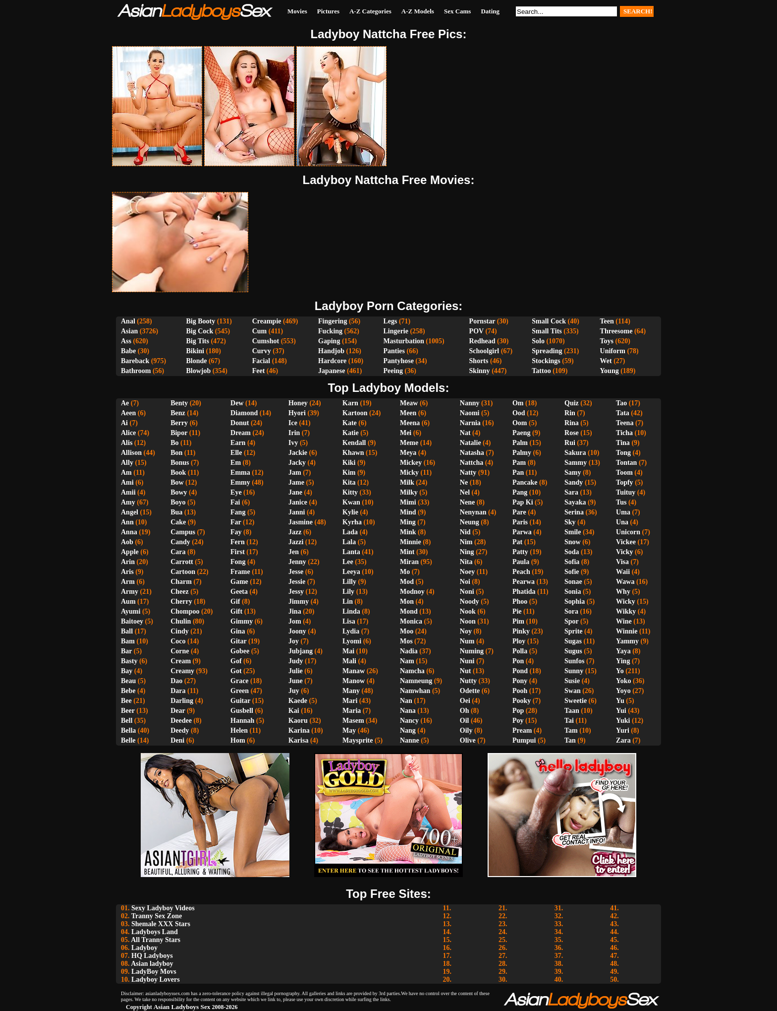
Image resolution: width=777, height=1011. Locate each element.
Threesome (616, 331)
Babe (128, 351)
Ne (464, 482)
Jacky (297, 462)
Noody (469, 601)
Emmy (240, 482)
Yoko (623, 681)
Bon (176, 452)
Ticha (624, 433)
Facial (261, 361)
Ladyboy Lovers (155, 979)
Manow (353, 681)
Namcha (412, 671)
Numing (472, 651)
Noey (467, 571)
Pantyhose (398, 361)
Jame (296, 482)
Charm (181, 581)
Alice (128, 433)
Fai (235, 502)
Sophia (574, 601)
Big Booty (200, 321)
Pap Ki (522, 502)
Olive (468, 740)
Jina (294, 611)
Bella (128, 730)
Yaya (623, 651)
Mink (408, 532)
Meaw (409, 403)
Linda (351, 611)
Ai (124, 423)
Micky (409, 472)
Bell (126, 720)
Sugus (573, 651)
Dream (240, 433)
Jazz (294, 532)
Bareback (135, 361)
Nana (408, 710)
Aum (128, 601)
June (295, 681)
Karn (350, 403)
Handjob (331, 351)
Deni (177, 740)
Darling (181, 700)
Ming (408, 522)
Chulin (180, 621)
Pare (519, 512)
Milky (409, 492)
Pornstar (482, 321)
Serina (574, 512)
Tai (569, 720)
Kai (293, 710)
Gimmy (241, 621)
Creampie (266, 321)
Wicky (625, 601)
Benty (179, 403)
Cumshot (265, 341)
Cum (259, 331)
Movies (297, 11)
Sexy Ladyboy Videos (163, 908)
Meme (409, 442)
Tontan (626, 462)
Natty (468, 472)
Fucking (330, 331)
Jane (295, 492)
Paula (520, 562)
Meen (408, 413)
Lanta (351, 552)
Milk (407, 482)
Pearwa (523, 581)
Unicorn (628, 532)
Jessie (296, 581)
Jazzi (295, 542)
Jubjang (300, 651)
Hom (237, 740)
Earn (237, 442)
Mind (408, 512)
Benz (177, 413)
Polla (519, 651)
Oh (464, 710)
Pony (519, 681)
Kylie (350, 512)
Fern (237, 542)
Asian (129, 331)
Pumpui (524, 740)
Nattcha (471, 462)
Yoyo (623, 691)
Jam (294, 472)
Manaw (353, 671)
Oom (519, 423)
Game (239, 581)
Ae (125, 403)
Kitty (350, 492)
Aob (127, 542)
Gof (236, 661)
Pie (517, 611)
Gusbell (241, 710)
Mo (405, 571)
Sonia (572, 591)
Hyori (297, 413)
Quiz (571, 403)
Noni (467, 591)
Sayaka (575, 502)
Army (129, 591)
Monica (411, 621)
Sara (571, 492)
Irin (294, 433)
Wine (624, 621)
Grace (239, 681)
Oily (466, 730)
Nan (406, 700)
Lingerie (395, 331)
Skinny (479, 371)
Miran (409, 562)
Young (609, 371)
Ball (127, 631)
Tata (622, 413)
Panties (394, 351)
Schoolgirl (484, 351)
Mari (349, 700)
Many (351, 691)
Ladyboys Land (154, 932)
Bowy (178, 492)
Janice (297, 502)
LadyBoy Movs (153, 971)
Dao (176, 681)
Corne (179, 651)
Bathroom (136, 371)
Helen (239, 730)
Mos (406, 641)
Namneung (416, 681)
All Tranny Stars (155, 940)
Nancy (409, 720)
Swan (572, 691)
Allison (131, 452)
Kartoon (355, 413)
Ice (292, 423)
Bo (174, 442)
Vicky (624, 552)
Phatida (524, 591)
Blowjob (198, 371)
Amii (128, 492)
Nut (465, 671)
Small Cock (549, 321)
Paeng (521, 433)
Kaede (297, 700)
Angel (129, 512)
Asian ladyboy (152, 963)
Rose (571, 433)
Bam (128, 641)
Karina (299, 730)
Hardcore (332, 361)
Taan (571, 710)
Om (518, 403)
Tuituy (625, 492)
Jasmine (300, 522)
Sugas (573, 641)
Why (623, 591)
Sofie (571, 571)
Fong (237, 562)
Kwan (351, 502)
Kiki (348, 462)
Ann (127, 522)
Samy (572, 472)
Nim (466, 542)
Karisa (298, 740)
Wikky (626, 611)
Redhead (482, 341)
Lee (347, 562)
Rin (569, 413)
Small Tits (547, 331)
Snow (572, 542)
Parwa (522, 532)
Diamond (244, 413)
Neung (469, 522)
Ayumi (130, 611)
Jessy (296, 591)
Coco (177, 641)
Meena (410, 423)
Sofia (571, 562)
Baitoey (132, 621)
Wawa (625, 581)
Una (622, 522)
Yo (620, 671)
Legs (390, 321)
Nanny (470, 403)
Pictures (328, 11)
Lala (349, 542)
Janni (296, 512)
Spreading (547, 351)
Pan (518, 472)
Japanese (331, 371)
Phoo (519, 601)
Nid (465, 532)
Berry (179, 423)
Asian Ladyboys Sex (182, 1007)
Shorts (479, 361)
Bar (126, 651)
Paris (520, 522)
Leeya (351, 571)
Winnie (626, 631)
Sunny (573, 671)
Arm (128, 581)
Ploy (518, 641)
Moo (406, 631)
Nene (467, 502)
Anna (129, 532)
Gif (235, 601)
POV (476, 331)
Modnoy (412, 591)
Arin (128, 562)
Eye (236, 492)
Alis (126, 442)
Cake (178, 522)
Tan (570, 740)
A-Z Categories (370, 11)
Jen (293, 552)
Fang (237, 512)
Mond (409, 611)
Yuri (622, 730)
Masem (353, 720)
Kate (349, 423)
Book (178, 472)
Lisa (348, 621)
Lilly (349, 581)
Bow (176, 482)
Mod (407, 581)
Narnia (470, 423)
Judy (295, 661)
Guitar (240, 700)
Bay (126, 671)
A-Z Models (417, 11)
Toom (624, 472)
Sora (571, 611)
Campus (182, 532)
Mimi (408, 502)
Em (235, 462)
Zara (623, 740)
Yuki (623, 720)
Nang (408, 730)
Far (235, 522)
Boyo (177, 502)
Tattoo (541, 371)
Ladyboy (144, 947)
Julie (295, 671)
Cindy (179, 631)
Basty (129, 661)
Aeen (128, 413)
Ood (518, 413)
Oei (465, 700)
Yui (621, 710)
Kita (348, 482)
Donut (239, 423)
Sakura (575, 452)
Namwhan (415, 691)
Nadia (409, 651)
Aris (127, 571)
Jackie (297, 452)
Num (467, 641)
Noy (466, 631)
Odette (470, 691)
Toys (607, 341)
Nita (466, 562)
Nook (468, 611)
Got (236, 671)
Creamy (182, 671)
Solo (538, 341)
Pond (520, 671)
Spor (571, 621)
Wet (606, 361)
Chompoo (184, 611)
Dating (490, 11)
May (349, 730)
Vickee (626, 542)
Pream (522, 730)
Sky (570, 522)
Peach (521, 571)
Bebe (128, 691)
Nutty (468, 681)
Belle (128, 740)
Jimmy (298, 601)
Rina (571, 423)
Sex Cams (457, 11)
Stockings (546, 361)
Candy (180, 542)
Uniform (612, 351)
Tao (621, 403)
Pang (519, 492)
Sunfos (574, 661)
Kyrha (352, 522)
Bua (176, 512)
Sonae (573, 581)
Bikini (195, 351)
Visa (622, 562)
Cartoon (182, 571)
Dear (177, 710)
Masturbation (403, 341)
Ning (467, 552)
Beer (128, 710)
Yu (620, 700)
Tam (571, 730)
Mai (348, 651)
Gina (237, 631)
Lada (350, 532)
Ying (623, 661)
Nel (465, 492)
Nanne (409, 740)
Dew (236, 403)
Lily (348, 591)
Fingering (332, 321)
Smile (572, 532)
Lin (347, 601)
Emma (240, 472)
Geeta (239, 591)
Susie (572, 681)
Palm (520, 442)
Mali (349, 661)
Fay (236, 532)
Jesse (295, 571)
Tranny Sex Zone (156, 916)
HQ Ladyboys (152, 955)
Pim (518, 621)
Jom (294, 621)
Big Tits (197, 341)
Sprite (573, 631)
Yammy (627, 641)
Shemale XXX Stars (160, 924)
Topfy (624, 482)
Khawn (353, 452)
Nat (465, 433)
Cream (180, 661)
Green (239, 691)
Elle (236, 452)
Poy (518, 720)
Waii (623, 571)
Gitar (238, 641)
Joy (293, 641)
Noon (468, 621)
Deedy (179, 730)
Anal (128, 321)
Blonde (196, 361)
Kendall (354, 442)
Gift (236, 611)
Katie (350, 433)
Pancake (525, 482)
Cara (177, 552)
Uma (623, 512)
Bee (126, 700)
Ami (127, 482)
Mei (405, 433)
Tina (623, 442)
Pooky (521, 700)
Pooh (519, 691)
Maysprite (357, 740)
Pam (519, 462)
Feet (258, 371)
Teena (624, 423)
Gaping (329, 341)
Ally (127, 462)
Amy (128, 502)
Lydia (350, 631)
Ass (126, 341)
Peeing (393, 371)
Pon (518, 661)
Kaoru (298, 720)
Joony (297, 631)
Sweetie (575, 700)
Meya (408, 452)
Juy (293, 691)
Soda (571, 552)
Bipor (178, 433)
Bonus (179, 462)
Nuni (467, 661)
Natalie (470, 442)
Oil (464, 720)
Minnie (410, 542)
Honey (298, 403)
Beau (128, 681)
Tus (621, 502)
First (237, 552)
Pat (517, 542)
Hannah (242, 720)
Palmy (521, 452)
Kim (348, 472)
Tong (623, 452)
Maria (351, 710)
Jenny (297, 562)
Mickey (411, 462)
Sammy (575, 462)
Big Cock (199, 331)
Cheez (179, 591)
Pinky (521, 631)
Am (126, 472)
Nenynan (473, 512)
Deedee (181, 720)
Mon (407, 601)
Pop (518, 710)
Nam (407, 661)
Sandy (573, 482)
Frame (240, 571)
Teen (607, 321)
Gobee (239, 651)
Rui (569, 442)
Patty (520, 552)
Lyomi (351, 641)
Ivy (293, 442)
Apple (130, 552)
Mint (407, 552)
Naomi (470, 413)
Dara (177, 691)
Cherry (181, 601)
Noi (465, 581)
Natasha (472, 452)
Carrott (181, 562)
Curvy (261, 351)
